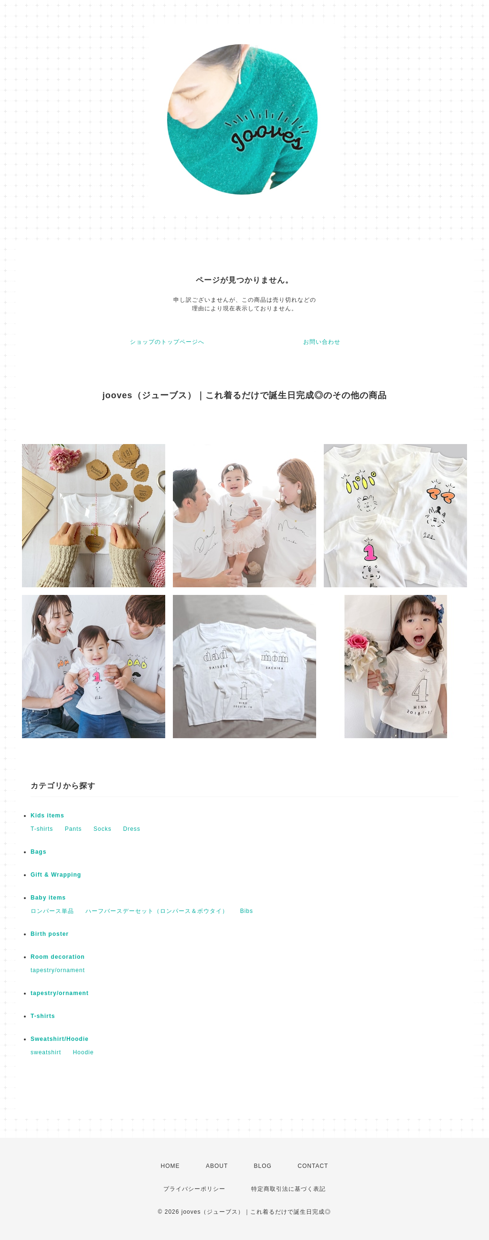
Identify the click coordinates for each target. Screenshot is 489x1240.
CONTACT (313, 1166)
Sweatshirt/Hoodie (60, 1039)
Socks (103, 829)
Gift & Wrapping (56, 874)
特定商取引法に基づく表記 (288, 1189)
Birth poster (50, 934)
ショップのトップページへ (167, 342)
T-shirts (42, 829)
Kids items (47, 815)
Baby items (48, 897)
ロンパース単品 (52, 911)
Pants (73, 829)
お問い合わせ (321, 342)
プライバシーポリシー (194, 1189)
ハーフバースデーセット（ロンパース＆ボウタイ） (156, 911)
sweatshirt (46, 1052)
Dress (131, 829)
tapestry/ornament (58, 970)
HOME (170, 1166)
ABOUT (217, 1166)
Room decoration (58, 957)
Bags (38, 851)
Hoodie (83, 1052)
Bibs (246, 911)
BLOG (263, 1166)
